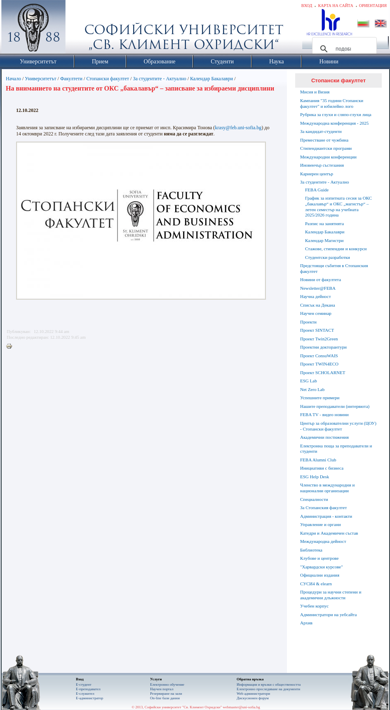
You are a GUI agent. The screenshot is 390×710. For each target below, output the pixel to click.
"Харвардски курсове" (321, 566)
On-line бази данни (165, 698)
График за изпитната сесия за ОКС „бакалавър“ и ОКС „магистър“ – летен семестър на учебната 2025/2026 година (338, 206)
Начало (13, 78)
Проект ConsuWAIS (319, 355)
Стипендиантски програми (326, 148)
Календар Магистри (324, 240)
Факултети (71, 78)
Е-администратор (89, 698)
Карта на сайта (335, 5)
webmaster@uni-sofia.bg (241, 707)
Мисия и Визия (314, 91)
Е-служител (85, 693)
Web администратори (253, 693)
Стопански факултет (107, 78)
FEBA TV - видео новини (324, 414)
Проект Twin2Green (319, 338)
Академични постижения (324, 437)
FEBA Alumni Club (318, 459)
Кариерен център (316, 173)
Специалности (314, 499)
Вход (306, 5)
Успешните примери (319, 397)
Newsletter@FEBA (318, 288)
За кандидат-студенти (321, 131)
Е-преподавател (88, 689)
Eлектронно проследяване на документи (268, 689)
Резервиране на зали (166, 693)
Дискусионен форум (253, 698)
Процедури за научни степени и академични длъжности (330, 594)
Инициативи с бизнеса (321, 468)
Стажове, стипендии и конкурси (336, 248)
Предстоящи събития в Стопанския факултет (334, 268)
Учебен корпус (314, 605)
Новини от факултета (320, 279)
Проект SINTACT (317, 330)
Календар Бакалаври (211, 78)
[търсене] (343, 49)
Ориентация (373, 5)
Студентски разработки (327, 257)
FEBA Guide (317, 189)
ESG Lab (308, 380)
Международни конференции (328, 156)
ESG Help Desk (314, 476)
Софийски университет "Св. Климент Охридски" (80, 29)
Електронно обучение (167, 684)
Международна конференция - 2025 (334, 123)
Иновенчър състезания (322, 165)
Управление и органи (320, 524)
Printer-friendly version (11, 346)
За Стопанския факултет (323, 507)
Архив (306, 622)
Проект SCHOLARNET (322, 372)
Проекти (308, 321)
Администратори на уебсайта (328, 614)
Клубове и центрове (319, 558)
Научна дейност (315, 296)
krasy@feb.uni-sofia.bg (238, 127)
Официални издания (319, 575)
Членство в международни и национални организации (327, 487)
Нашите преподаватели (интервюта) (334, 406)
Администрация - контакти (326, 516)
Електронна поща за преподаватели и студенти (336, 448)
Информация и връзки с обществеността (269, 684)
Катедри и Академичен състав (329, 533)
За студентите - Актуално (159, 78)
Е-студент (84, 684)
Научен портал (161, 689)
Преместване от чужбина (324, 139)
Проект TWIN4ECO (319, 363)
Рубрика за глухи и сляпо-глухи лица (335, 114)
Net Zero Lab (312, 389)
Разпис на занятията (324, 223)
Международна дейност (323, 541)
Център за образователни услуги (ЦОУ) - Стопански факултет (338, 426)
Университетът (40, 78)
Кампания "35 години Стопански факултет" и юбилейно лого (331, 103)
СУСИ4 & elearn (316, 583)
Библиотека (311, 549)
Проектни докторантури (323, 347)
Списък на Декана (317, 305)
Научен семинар (315, 313)
